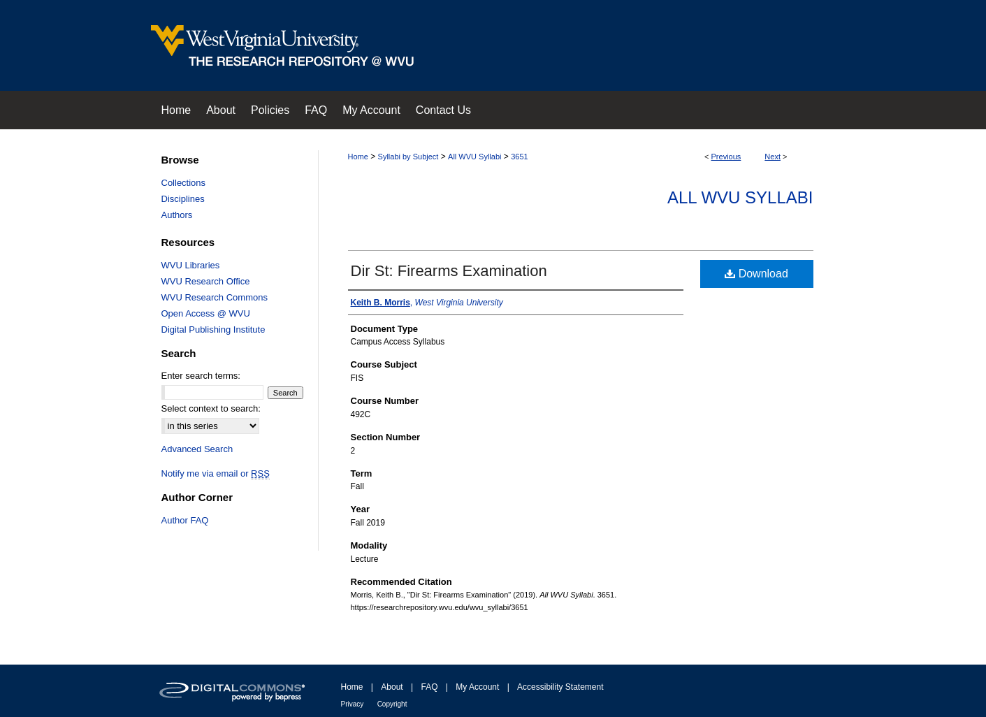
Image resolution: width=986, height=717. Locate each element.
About (392, 687)
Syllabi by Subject (408, 156)
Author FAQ (185, 520)
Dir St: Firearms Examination (449, 271)
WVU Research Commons (214, 297)
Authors (177, 215)
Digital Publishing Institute (213, 329)
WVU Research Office (205, 281)
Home (358, 156)
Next (772, 156)
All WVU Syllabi (474, 156)
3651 (519, 156)
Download (756, 274)
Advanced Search (197, 449)
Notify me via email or (215, 473)
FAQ (429, 687)
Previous (726, 156)
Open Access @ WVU (205, 313)
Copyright (392, 704)
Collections (183, 183)
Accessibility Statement (560, 687)
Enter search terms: (200, 375)
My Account (477, 687)
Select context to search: (211, 408)
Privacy (352, 704)
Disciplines (183, 199)
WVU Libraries (190, 265)
